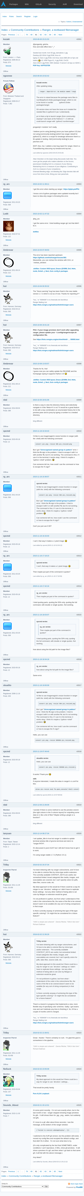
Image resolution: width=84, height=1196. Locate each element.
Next (60, 35)
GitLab (39, 4)
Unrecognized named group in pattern (56, 450)
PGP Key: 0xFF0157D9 (41, 65)
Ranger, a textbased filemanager (60, 29)
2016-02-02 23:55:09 (41, 1069)
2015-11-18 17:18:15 (41, 556)
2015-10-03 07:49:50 (41, 250)
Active (68, 22)
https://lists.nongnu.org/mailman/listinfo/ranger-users (53, 305)
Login (35, 16)
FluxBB (79, 1187)
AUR (65, 4)
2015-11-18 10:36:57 (41, 477)
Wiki (27, 4)
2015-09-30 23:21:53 (41, 39)
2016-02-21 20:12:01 (41, 1105)
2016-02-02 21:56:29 (41, 934)
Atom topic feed (77, 1184)
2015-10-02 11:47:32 (41, 214)
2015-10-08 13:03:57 (41, 364)
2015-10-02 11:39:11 (41, 184)
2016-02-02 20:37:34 (41, 865)
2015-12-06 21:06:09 (41, 805)
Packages (13, 4)
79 (27, 35)
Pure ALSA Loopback (41, 1094)
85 (55, 35)
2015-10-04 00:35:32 (41, 286)
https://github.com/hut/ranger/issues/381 (49, 258)
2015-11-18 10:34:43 (41, 431)
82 (41, 35)
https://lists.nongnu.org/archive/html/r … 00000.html (58, 339)
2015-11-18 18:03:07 (41, 615)
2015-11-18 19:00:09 (41, 685)
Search (19, 16)
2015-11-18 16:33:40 (41, 536)
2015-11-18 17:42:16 (41, 586)
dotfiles (36, 232)
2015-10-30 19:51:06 (41, 400)
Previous (11, 35)
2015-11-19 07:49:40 (41, 751)
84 (50, 35)
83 (45, 35)
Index (5, 16)
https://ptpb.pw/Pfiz (71, 189)
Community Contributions (25, 29)
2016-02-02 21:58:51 (41, 1033)
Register (27, 16)
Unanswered (77, 22)
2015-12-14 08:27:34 (41, 833)
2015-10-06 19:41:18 (41, 325)
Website (8, 66)
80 (31, 35)
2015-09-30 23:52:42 (41, 76)
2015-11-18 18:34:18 (41, 659)
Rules (11, 16)
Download (78, 4)
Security (52, 4)
